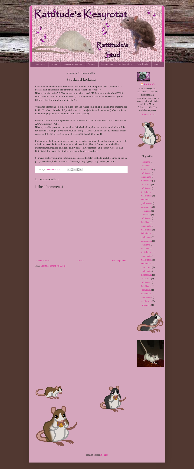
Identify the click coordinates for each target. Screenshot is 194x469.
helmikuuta (146, 199)
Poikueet (91, 64)
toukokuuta (146, 192)
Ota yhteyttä (142, 64)
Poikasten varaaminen (72, 64)
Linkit (156, 64)
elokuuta (146, 162)
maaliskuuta (146, 196)
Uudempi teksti (43, 260)
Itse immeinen (107, 64)
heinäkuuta (146, 222)
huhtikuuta (146, 177)
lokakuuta (146, 184)
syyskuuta (146, 214)
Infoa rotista (40, 64)
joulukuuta (146, 203)
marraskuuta (146, 169)
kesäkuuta (146, 290)
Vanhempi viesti (119, 260)
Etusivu (80, 260)
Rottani (54, 64)
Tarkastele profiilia (147, 114)
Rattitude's (149, 84)
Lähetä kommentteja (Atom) (53, 266)
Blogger (103, 455)
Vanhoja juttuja (125, 64)
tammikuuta (146, 267)
